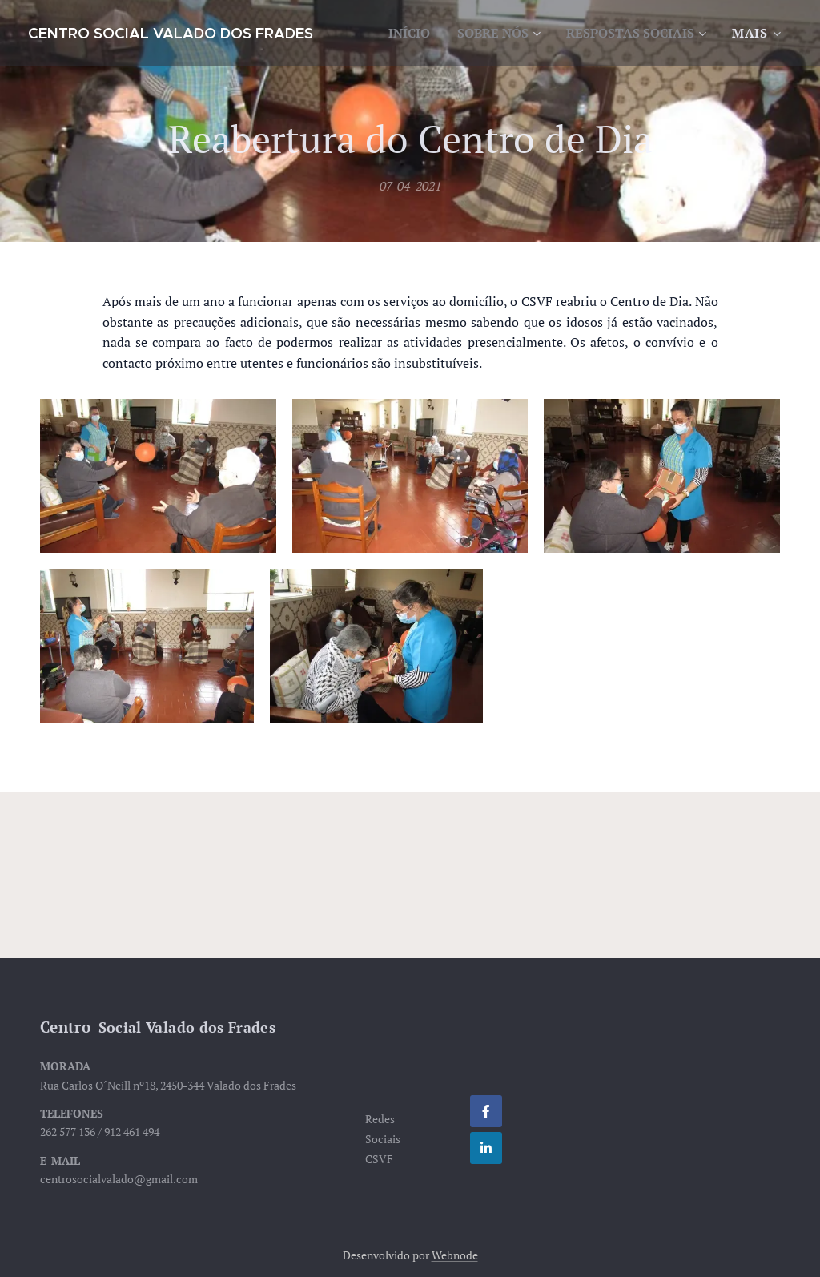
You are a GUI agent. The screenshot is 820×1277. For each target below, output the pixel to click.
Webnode (455, 1255)
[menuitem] (567, 33)
